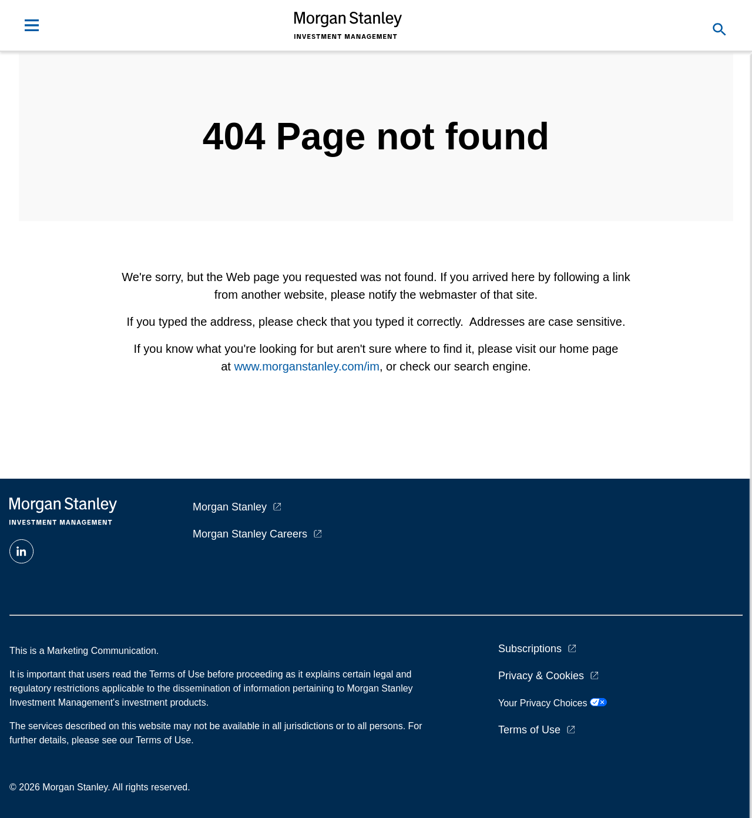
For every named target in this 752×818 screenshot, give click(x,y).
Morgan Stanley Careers (250, 534)
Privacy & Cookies (541, 676)
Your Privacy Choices (552, 703)
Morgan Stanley (230, 507)
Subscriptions (530, 649)
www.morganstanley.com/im (306, 366)
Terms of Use (529, 730)
